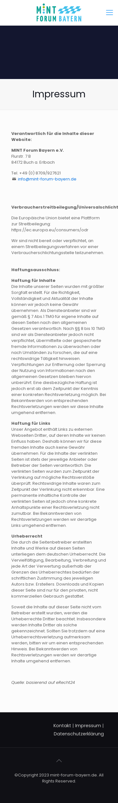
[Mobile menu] (109, 12)
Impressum (88, 725)
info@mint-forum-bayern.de (47, 179)
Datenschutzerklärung (79, 734)
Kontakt (62, 725)
